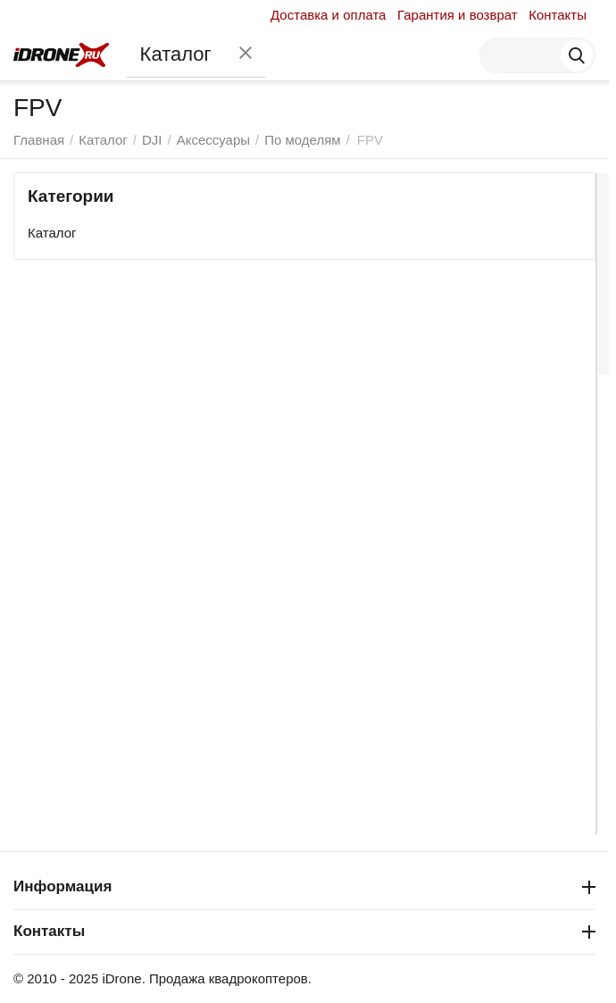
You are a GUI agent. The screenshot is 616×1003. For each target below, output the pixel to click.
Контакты (558, 14)
